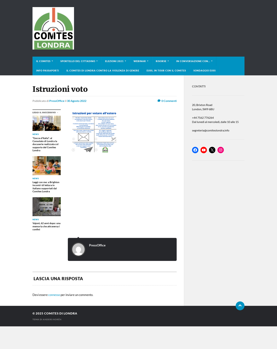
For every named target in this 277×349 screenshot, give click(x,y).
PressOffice (56, 100)
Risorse (161, 61)
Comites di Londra (60, 313)
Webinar (140, 61)
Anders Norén (52, 319)
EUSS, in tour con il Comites (166, 70)
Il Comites (43, 61)
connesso (54, 295)
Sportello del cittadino (77, 61)
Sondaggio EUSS (204, 70)
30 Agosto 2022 (76, 100)
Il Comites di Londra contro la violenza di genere (102, 70)
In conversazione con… (193, 61)
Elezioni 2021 (114, 61)
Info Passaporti (47, 70)
